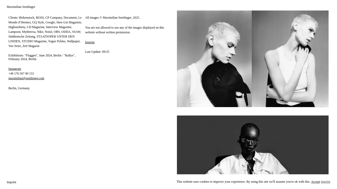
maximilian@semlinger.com (26, 78)
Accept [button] (315, 181)
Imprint (90, 42)
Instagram (14, 69)
